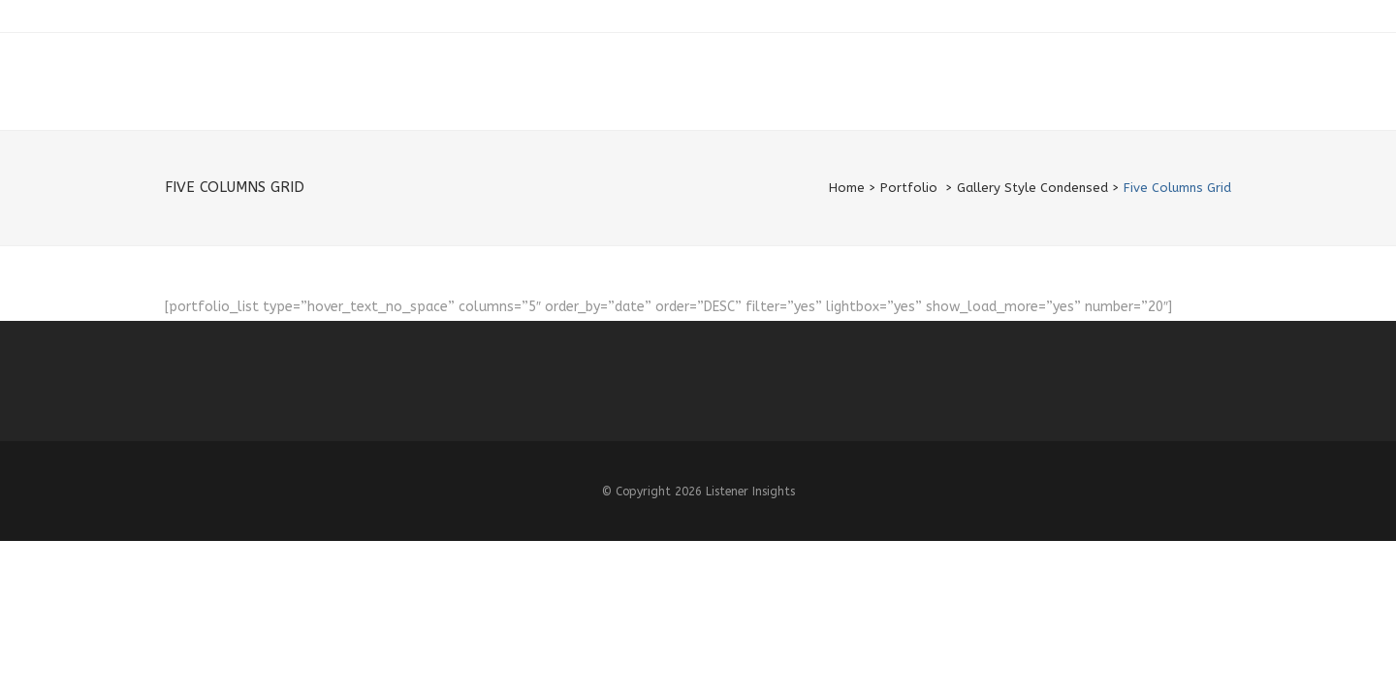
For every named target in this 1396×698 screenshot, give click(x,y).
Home (847, 187)
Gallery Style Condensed (1032, 187)
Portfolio (908, 187)
